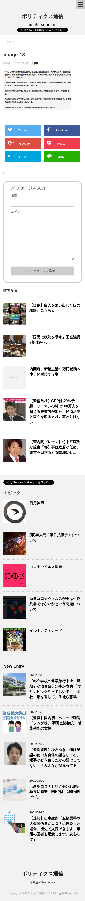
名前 (14, 195)
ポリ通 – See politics (42, 882)
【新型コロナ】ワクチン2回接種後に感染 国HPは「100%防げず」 (54, 792)
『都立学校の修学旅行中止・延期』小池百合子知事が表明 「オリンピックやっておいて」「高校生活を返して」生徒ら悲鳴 (55, 689)
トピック (12, 492)
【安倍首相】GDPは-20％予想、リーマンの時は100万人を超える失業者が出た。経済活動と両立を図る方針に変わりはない (54, 411)
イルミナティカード (45, 630)
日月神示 (36, 503)
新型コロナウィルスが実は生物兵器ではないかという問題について (54, 604)
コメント (17, 211)
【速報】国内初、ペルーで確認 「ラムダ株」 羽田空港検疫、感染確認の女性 (55, 723)
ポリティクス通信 (42, 16)
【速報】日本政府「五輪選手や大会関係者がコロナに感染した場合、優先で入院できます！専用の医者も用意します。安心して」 (54, 829)
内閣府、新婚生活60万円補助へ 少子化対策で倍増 (56, 371)
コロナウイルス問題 (45, 567)
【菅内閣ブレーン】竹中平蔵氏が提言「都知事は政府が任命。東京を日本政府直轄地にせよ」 (54, 447)
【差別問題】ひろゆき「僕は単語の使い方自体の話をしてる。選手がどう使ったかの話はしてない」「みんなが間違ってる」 (54, 758)
